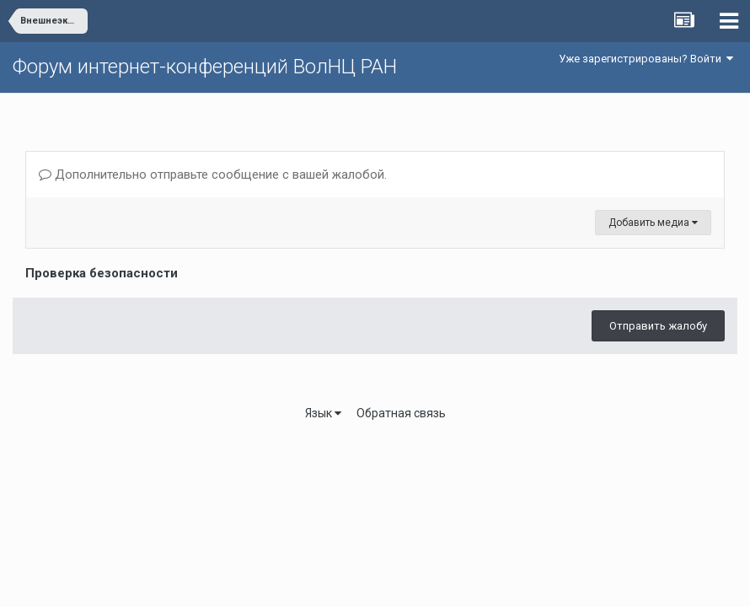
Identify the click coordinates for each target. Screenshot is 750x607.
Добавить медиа (653, 222)
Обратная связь (401, 413)
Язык (323, 413)
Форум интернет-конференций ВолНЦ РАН (205, 66)
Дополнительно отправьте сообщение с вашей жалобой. (213, 174)
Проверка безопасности (101, 273)
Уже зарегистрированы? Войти (646, 58)
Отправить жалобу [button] (658, 326)
